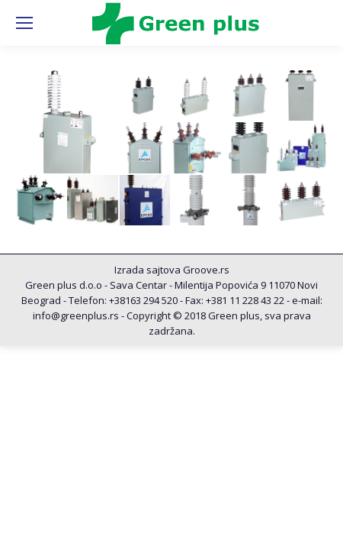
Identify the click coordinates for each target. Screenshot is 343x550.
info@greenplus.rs (76, 315)
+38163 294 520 (143, 300)
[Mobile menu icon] (24, 23)
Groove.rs (206, 270)
